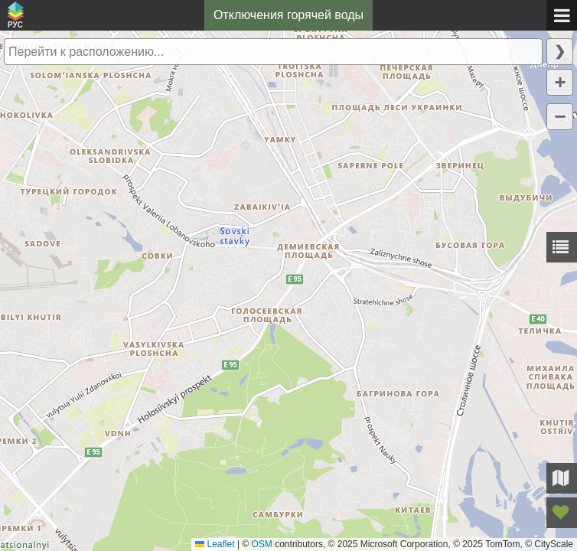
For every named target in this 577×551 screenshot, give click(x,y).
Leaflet (214, 544)
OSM (262, 544)
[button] (559, 82)
